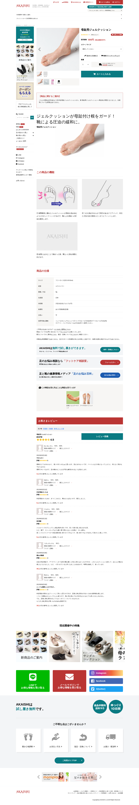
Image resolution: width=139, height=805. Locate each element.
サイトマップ (71, 793)
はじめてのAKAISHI (22, 129)
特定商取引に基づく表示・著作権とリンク (111, 791)
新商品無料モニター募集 (24, 175)
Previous (39, 49)
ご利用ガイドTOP (69, 760)
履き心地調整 (27, 747)
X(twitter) (100, 689)
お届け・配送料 (110, 747)
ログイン (117, 2)
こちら (64, 332)
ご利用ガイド (20, 138)
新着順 (45, 428)
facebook (21, 164)
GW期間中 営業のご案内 (23, 14)
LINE (19, 155)
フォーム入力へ (110, 362)
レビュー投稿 (102, 436)
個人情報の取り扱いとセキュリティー (87, 793)
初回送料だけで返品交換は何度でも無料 (100, 7)
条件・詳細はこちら (110, 349)
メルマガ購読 (84, 791)
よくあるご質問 (21, 141)
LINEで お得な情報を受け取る (33, 686)
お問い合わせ (20, 180)
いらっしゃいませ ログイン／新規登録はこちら (102, 10)
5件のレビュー (94, 34)
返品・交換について (82, 747)
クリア (45, 74)
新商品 (20, 124)
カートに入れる (104, 74)
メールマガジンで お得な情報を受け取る (69, 686)
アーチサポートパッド (86, 398)
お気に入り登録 (118, 34)
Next (76, 49)
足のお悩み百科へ (110, 375)
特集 (19, 127)
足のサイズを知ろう (92, 55)
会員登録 (76, 791)
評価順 (51, 428)
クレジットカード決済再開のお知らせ (27, 18)
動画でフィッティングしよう (112, 55)
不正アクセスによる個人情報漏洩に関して (25, 105)
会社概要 (120, 793)
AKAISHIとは (77, 2)
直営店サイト (89, 2)
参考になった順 (59, 428)
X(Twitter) (21, 161)
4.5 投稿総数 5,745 (24, 35)
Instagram (21, 158)
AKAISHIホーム (19, 25)
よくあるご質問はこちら (62, 329)
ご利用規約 (103, 793)
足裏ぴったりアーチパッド (72, 400)
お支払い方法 (55, 747)
